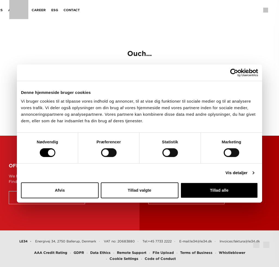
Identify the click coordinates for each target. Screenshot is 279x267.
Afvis (60, 190)
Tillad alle (219, 190)
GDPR (79, 253)
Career (157, 10)
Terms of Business (196, 253)
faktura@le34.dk (246, 241)
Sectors (113, 10)
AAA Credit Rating (50, 253)
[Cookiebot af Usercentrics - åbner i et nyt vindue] (234, 73)
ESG (172, 10)
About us (135, 10)
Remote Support (131, 253)
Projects (90, 10)
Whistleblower (232, 253)
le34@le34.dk (201, 241)
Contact (190, 10)
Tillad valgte (139, 190)
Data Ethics (100, 253)
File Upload (163, 253)
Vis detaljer (237, 172)
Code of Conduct (160, 259)
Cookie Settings (124, 259)
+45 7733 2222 (160, 241)
